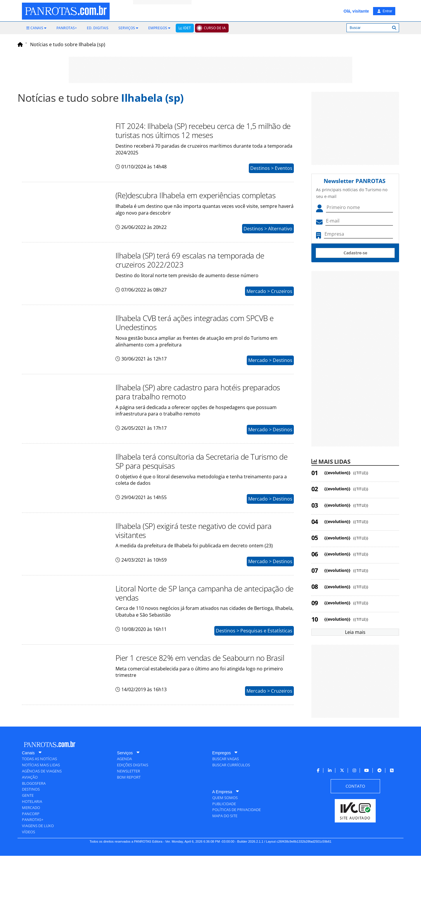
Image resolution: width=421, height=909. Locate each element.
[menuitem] (36, 28)
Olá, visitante (356, 11)
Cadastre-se (355, 253)
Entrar (384, 11)
